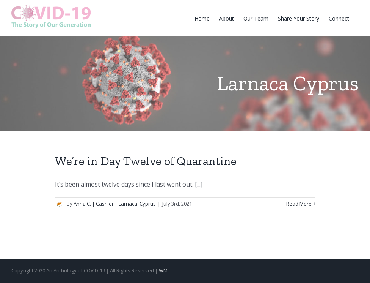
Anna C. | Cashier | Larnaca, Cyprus (115, 203)
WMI (164, 270)
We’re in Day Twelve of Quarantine (146, 161)
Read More (299, 203)
